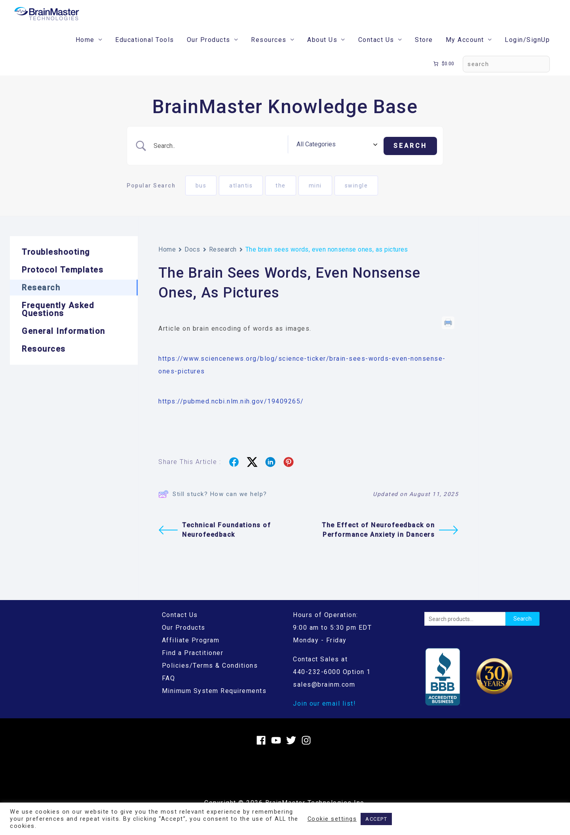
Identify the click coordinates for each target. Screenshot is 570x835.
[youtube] (277, 749)
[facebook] (262, 749)
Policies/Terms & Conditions (210, 674)
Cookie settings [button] (332, 818)
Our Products (208, 51)
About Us (322, 51)
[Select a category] (350, 156)
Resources (269, 51)
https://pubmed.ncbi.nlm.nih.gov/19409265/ (231, 410)
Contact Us (376, 51)
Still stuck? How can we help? (212, 503)
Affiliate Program (191, 649)
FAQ (168, 687)
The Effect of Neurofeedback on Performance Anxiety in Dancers (390, 539)
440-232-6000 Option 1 (332, 681)
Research (223, 258)
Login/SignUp (527, 51)
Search (522, 627)
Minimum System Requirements (214, 700)
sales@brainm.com (324, 693)
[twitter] (292, 749)
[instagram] (307, 749)
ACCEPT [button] (376, 819)
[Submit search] (410, 156)
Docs (192, 258)
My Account (465, 51)
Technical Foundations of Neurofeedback (214, 539)
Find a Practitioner (193, 662)
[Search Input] (234, 156)
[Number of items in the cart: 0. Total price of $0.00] (443, 75)
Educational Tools (144, 51)
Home (85, 51)
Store (424, 51)
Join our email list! (324, 712)
